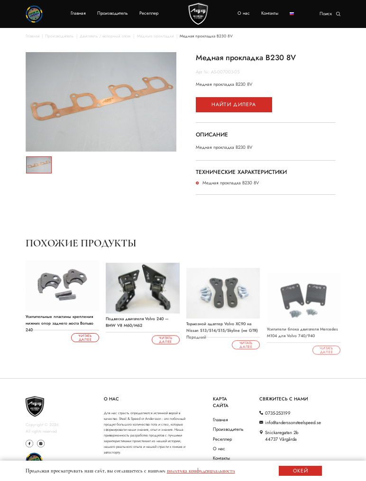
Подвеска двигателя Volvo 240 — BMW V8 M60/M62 (137, 326)
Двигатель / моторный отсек (105, 36)
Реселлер (148, 13)
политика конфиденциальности (201, 471)
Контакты (269, 13)
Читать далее (85, 338)
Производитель (112, 13)
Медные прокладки (155, 36)
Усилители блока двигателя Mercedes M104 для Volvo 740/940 (302, 338)
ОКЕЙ (300, 470)
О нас (244, 13)
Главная (78, 13)
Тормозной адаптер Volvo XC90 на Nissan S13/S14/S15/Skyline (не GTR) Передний (222, 333)
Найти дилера (233, 104)
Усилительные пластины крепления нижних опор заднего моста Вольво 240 (59, 320)
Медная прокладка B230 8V (206, 36)
